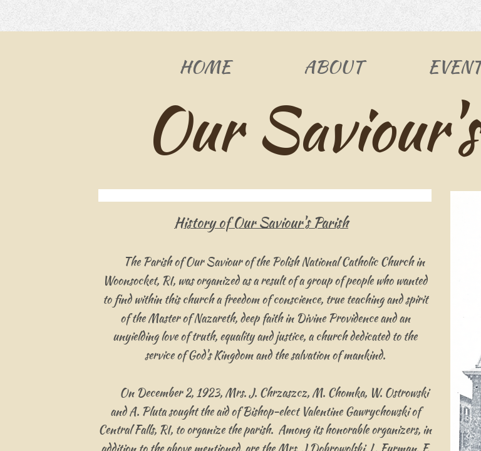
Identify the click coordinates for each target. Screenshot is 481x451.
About (333, 66)
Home (204, 66)
